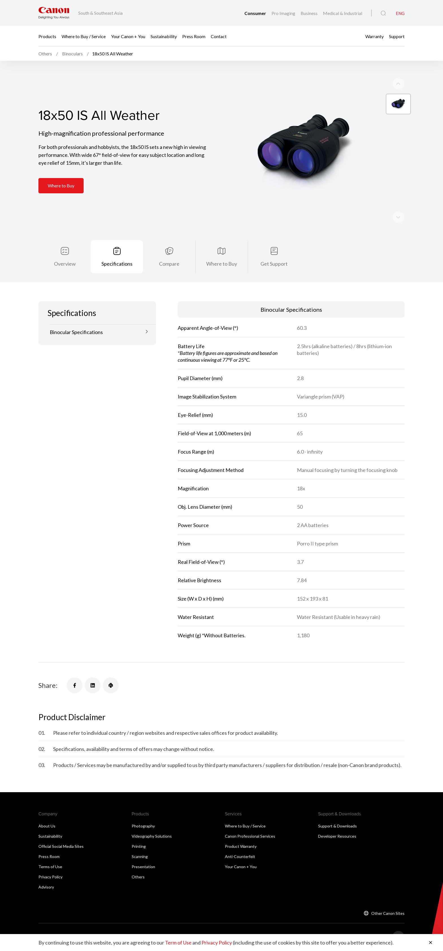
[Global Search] (383, 13)
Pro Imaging (284, 13)
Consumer (255, 13)
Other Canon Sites (388, 898)
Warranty (374, 36)
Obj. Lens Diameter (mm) (205, 492)
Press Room (193, 36)
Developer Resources (337, 821)
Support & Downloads (337, 811)
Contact (219, 36)
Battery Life (227, 338)
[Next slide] (398, 69)
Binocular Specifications (76, 317)
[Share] (74, 671)
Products (47, 36)
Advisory (46, 872)
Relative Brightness (199, 565)
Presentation (143, 852)
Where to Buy (61, 171)
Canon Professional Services (250, 821)
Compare (169, 249)
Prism (184, 529)
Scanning (140, 841)
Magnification (193, 474)
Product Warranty (241, 831)
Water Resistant (196, 602)
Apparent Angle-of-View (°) (208, 313)
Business (309, 13)
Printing (139, 831)
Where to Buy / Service (84, 36)
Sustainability (164, 36)
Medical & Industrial (342, 13)
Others (138, 862)
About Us (46, 811)
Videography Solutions (152, 821)
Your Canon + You (128, 36)
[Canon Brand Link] (53, 13)
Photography (143, 811)
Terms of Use (50, 852)
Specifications (117, 249)
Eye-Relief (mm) (195, 400)
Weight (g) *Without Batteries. (212, 621)
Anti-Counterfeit (240, 841)
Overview (65, 249)
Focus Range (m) (196, 437)
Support (397, 36)
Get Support (274, 249)
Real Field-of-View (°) (201, 547)
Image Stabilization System (207, 382)
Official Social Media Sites (61, 831)
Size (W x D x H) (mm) (201, 584)
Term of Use (178, 942)
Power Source (193, 510)
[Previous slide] (398, 203)
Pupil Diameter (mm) (200, 363)
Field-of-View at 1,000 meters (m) (214, 418)
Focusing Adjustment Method (211, 455)
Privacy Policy (50, 862)
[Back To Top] (398, 922)
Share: (48, 670)
